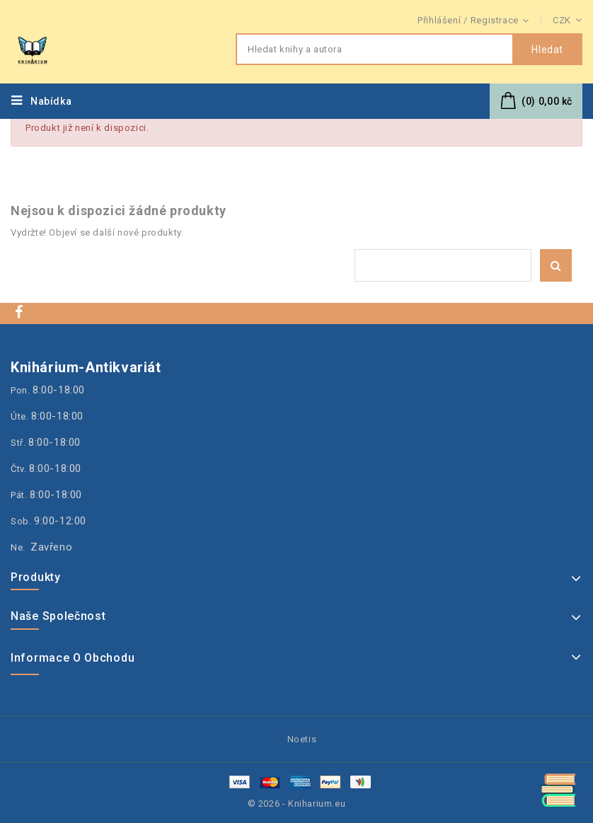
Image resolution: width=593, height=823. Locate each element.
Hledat (547, 49)
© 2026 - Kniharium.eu (297, 803)
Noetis (302, 739)
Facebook (20, 312)
